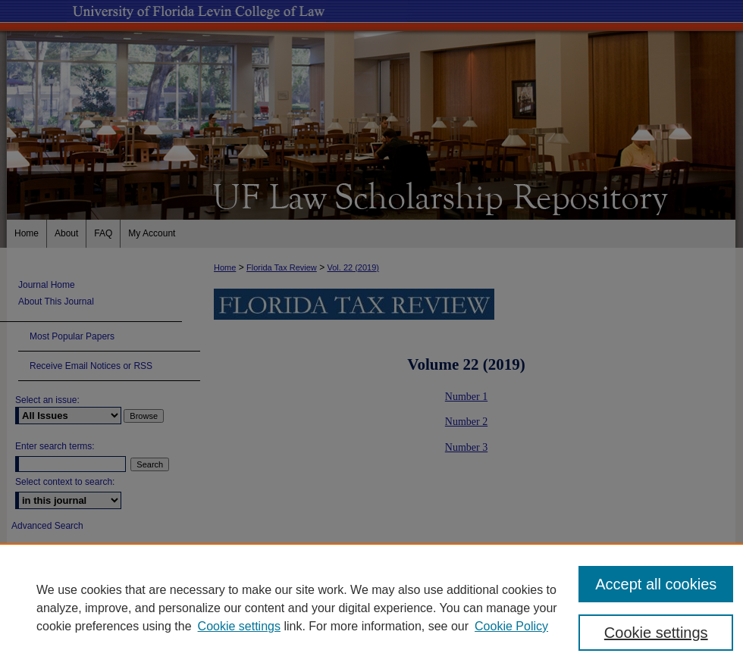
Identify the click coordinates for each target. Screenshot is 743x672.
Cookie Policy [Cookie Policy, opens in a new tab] (511, 626)
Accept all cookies (655, 584)
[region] (371, 607)
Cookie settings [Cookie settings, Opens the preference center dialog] (656, 632)
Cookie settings (239, 626)
